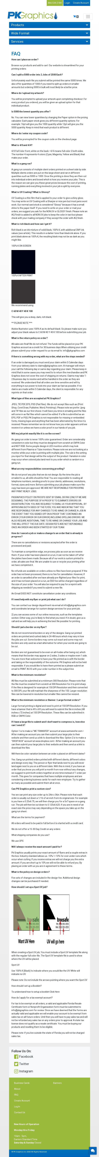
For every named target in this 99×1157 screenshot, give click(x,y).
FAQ (16, 1094)
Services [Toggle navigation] (49, 41)
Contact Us (19, 1112)
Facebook (23, 1056)
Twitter (21, 1064)
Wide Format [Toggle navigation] (49, 33)
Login (67, 3)
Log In (17, 1106)
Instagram (23, 1071)
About (17, 1089)
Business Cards (22, 1083)
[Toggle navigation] (88, 16)
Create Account (81, 3)
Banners (57, 1083)
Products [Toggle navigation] (49, 25)
